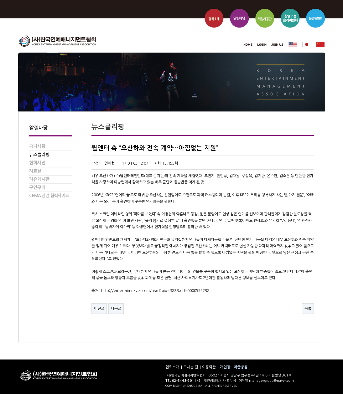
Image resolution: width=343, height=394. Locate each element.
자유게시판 (39, 179)
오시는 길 (190, 367)
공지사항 (37, 146)
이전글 (99, 308)
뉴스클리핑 (39, 154)
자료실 (35, 171)
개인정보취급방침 (233, 367)
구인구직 (37, 187)
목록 (307, 308)
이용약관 (209, 367)
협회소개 (172, 367)
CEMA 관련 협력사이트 (49, 195)
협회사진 (37, 163)
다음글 (116, 308)
